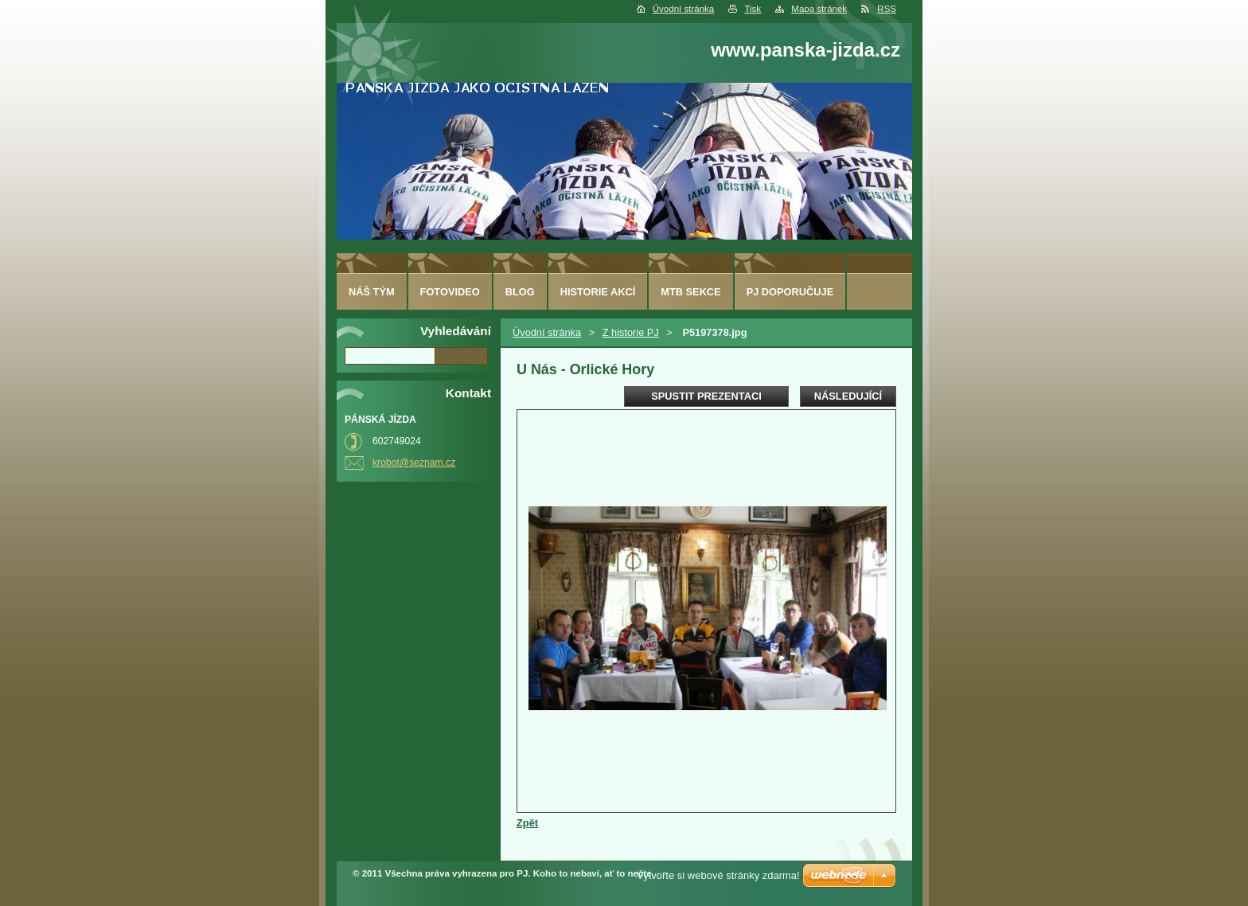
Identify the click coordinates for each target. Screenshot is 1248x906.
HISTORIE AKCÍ (598, 292)
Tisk (752, 9)
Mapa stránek (819, 9)
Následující (848, 396)
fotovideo (450, 292)
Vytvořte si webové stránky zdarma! (718, 875)
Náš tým (372, 292)
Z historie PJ (631, 332)
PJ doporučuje (790, 292)
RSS (886, 9)
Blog (520, 292)
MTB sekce (690, 292)
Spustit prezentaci (706, 396)
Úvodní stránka (683, 9)
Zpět (527, 823)
